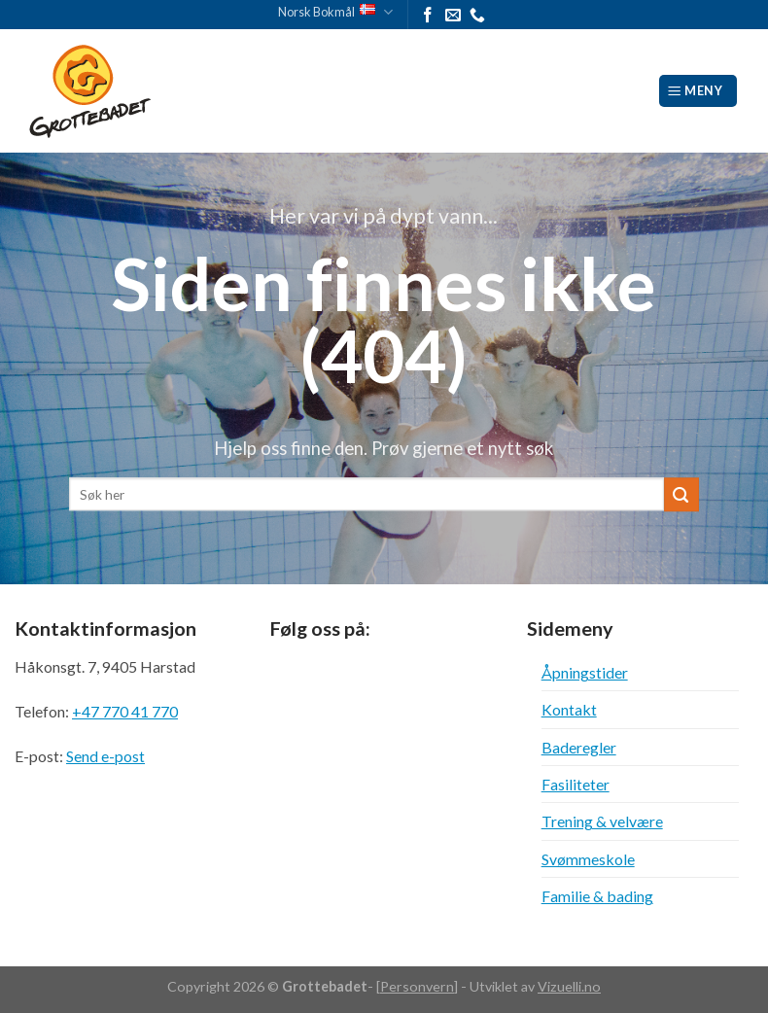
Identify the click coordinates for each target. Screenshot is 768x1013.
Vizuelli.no (569, 986)
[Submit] (681, 494)
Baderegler (578, 747)
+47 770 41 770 (125, 711)
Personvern (417, 986)
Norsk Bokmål (335, 12)
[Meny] (698, 90)
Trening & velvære (602, 821)
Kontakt (569, 709)
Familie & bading (597, 896)
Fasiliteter (575, 784)
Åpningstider (584, 672)
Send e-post (105, 756)
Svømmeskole (588, 859)
